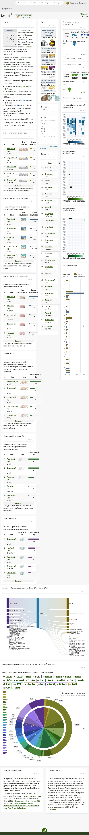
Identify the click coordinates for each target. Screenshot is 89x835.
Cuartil (28, 677)
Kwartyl (59, 677)
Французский (49, 220)
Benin (5, 808)
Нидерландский (50, 260)
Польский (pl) (11, 415)
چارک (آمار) (10, 680)
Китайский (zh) (12, 167)
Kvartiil (8, 684)
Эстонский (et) (12, 173)
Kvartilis (81, 680)
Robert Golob (34, 806)
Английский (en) (12, 382)
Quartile (9, 677)
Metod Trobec (8, 803)
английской (29, 47)
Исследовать (58, 3)
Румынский (48, 287)
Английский (48, 187)
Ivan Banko (42, 149)
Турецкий (48, 313)
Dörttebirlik (63, 684)
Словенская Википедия (76, 3)
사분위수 (19, 684)
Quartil (37, 677)
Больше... (18, 186)
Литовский (48, 254)
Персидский (49, 214)
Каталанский (49, 174)
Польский (48, 273)
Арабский (48, 167)
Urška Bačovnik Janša (29, 796)
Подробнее (52, 809)
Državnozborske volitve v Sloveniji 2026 (26, 801)
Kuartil (50, 680)
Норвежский (49, 267)
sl (11, 14)
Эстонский (48, 200)
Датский (47, 181)
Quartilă (52, 684)
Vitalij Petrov (53, 147)
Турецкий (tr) (11, 180)
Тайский (47, 306)
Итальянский (49, 240)
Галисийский (49, 227)
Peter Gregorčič (13, 808)
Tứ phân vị (31, 680)
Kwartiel (78, 677)
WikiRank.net (84, 14)
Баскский (48, 207)
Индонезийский (50, 234)
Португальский (50, 280)
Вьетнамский (49, 320)
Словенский (49, 293)
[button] (27, 25)
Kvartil (26, 30)
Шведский (48, 300)
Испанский (48, 194)
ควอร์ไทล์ (61, 680)
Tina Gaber (22, 808)
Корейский (48, 247)
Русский (6, 9)
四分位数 (48, 677)
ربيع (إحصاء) (31, 684)
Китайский (48, 326)
